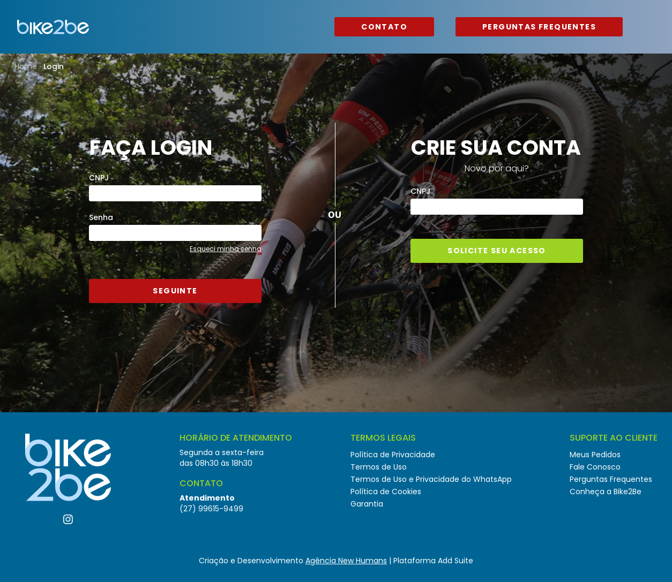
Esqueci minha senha (226, 249)
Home (25, 66)
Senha (101, 217)
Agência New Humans (346, 560)
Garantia (366, 503)
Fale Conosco (595, 467)
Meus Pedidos (595, 454)
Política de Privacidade (392, 454)
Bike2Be (53, 27)
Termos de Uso (378, 467)
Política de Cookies (385, 491)
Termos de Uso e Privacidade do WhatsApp (431, 479)
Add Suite (455, 560)
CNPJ (99, 177)
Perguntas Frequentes (539, 26)
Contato (384, 26)
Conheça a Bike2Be (605, 491)
